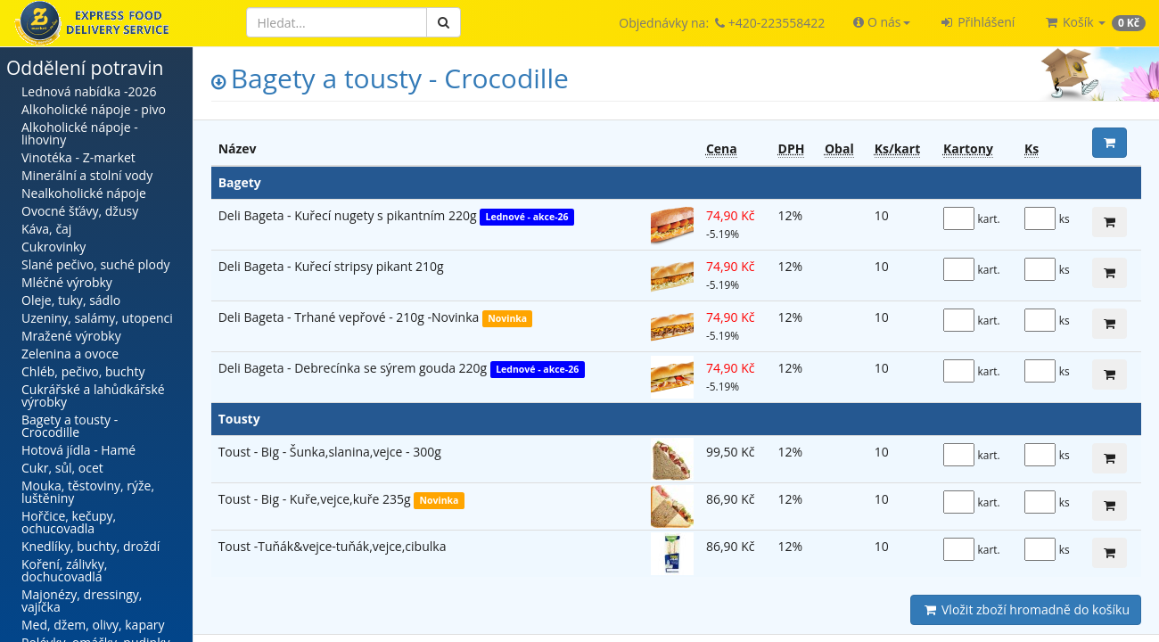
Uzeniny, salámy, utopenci (97, 317)
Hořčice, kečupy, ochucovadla (68, 522)
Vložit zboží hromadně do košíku (1026, 609)
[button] (881, 22)
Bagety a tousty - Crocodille (69, 425)
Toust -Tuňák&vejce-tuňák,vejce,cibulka (332, 546)
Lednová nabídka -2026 (88, 91)
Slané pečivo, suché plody (95, 264)
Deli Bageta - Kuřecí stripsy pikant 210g (331, 266)
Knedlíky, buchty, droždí (90, 546)
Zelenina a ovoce (70, 353)
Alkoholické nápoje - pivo (93, 109)
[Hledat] (336, 22)
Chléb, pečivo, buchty (82, 371)
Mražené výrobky (71, 335)
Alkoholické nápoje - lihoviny (79, 133)
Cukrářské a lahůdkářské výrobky (93, 395)
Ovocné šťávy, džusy (79, 210)
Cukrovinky (53, 246)
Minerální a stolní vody (86, 175)
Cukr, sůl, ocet (62, 467)
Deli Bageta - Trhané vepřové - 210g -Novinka (350, 317)
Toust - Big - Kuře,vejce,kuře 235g (316, 498)
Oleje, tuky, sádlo (70, 300)
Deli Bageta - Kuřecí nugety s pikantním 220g (349, 215)
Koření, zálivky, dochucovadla (64, 570)
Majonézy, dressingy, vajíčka (81, 600)
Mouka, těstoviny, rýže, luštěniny (87, 491)
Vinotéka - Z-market (78, 157)
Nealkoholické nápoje (83, 193)
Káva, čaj (46, 228)
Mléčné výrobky (66, 282)
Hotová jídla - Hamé (78, 449)
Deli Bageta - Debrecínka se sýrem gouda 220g (354, 367)
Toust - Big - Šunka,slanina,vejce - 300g (329, 451)
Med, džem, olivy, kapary (92, 624)
